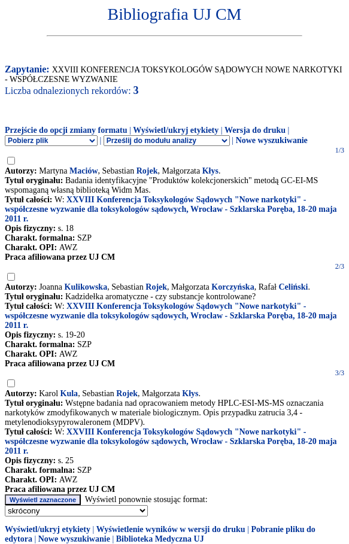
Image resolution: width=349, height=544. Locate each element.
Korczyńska (232, 286)
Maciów (83, 170)
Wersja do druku (255, 130)
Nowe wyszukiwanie (272, 140)
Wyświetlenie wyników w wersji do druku (170, 529)
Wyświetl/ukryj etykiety (175, 130)
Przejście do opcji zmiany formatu (66, 130)
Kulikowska (86, 286)
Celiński (293, 286)
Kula (69, 393)
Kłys (210, 170)
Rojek (147, 170)
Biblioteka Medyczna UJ (160, 538)
